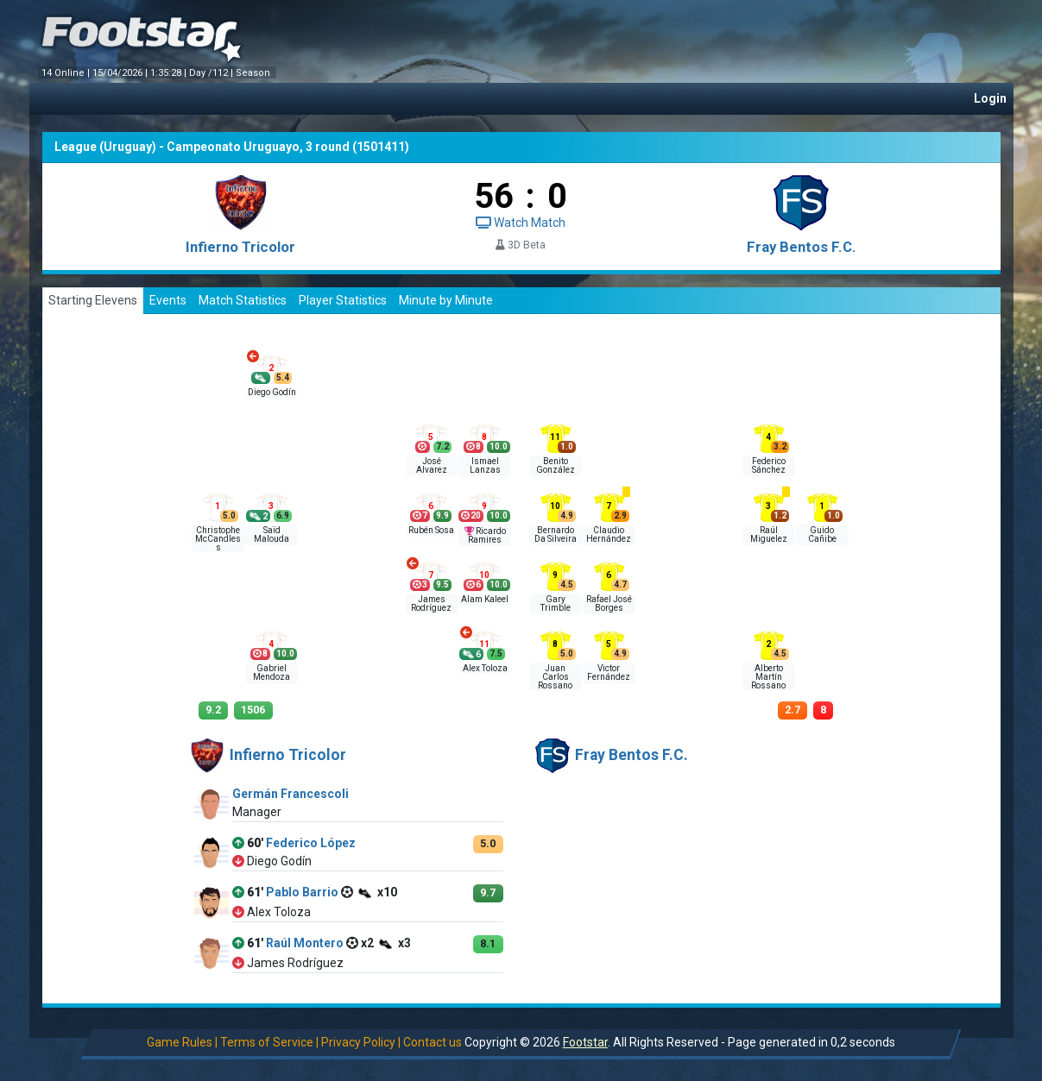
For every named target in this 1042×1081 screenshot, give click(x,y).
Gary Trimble (555, 603)
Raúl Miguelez (768, 534)
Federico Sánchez (769, 465)
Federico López (311, 843)
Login (990, 98)
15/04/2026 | (121, 73)
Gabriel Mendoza (271, 672)
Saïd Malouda (271, 534)
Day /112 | (212, 73)
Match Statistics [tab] (243, 300)
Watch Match (520, 222)
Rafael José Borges (609, 603)
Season (254, 73)
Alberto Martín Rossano (768, 676)
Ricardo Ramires (487, 535)
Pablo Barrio (302, 892)
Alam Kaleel (484, 599)
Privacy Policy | (361, 1042)
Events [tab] (167, 300)
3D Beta (521, 245)
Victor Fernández (608, 672)
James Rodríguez (431, 603)
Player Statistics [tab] (343, 300)
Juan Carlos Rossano (555, 676)
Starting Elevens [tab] (92, 300)
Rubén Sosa (431, 530)
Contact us (432, 1042)
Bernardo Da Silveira (555, 534)
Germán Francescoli (290, 794)
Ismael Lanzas (485, 465)
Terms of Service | (269, 1042)
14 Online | (66, 73)
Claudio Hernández (608, 534)
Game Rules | (182, 1042)
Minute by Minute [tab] (446, 300)
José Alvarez (431, 465)
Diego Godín (272, 392)
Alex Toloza (485, 668)
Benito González (555, 465)
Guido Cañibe (822, 534)
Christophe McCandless (218, 538)
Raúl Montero (305, 943)
